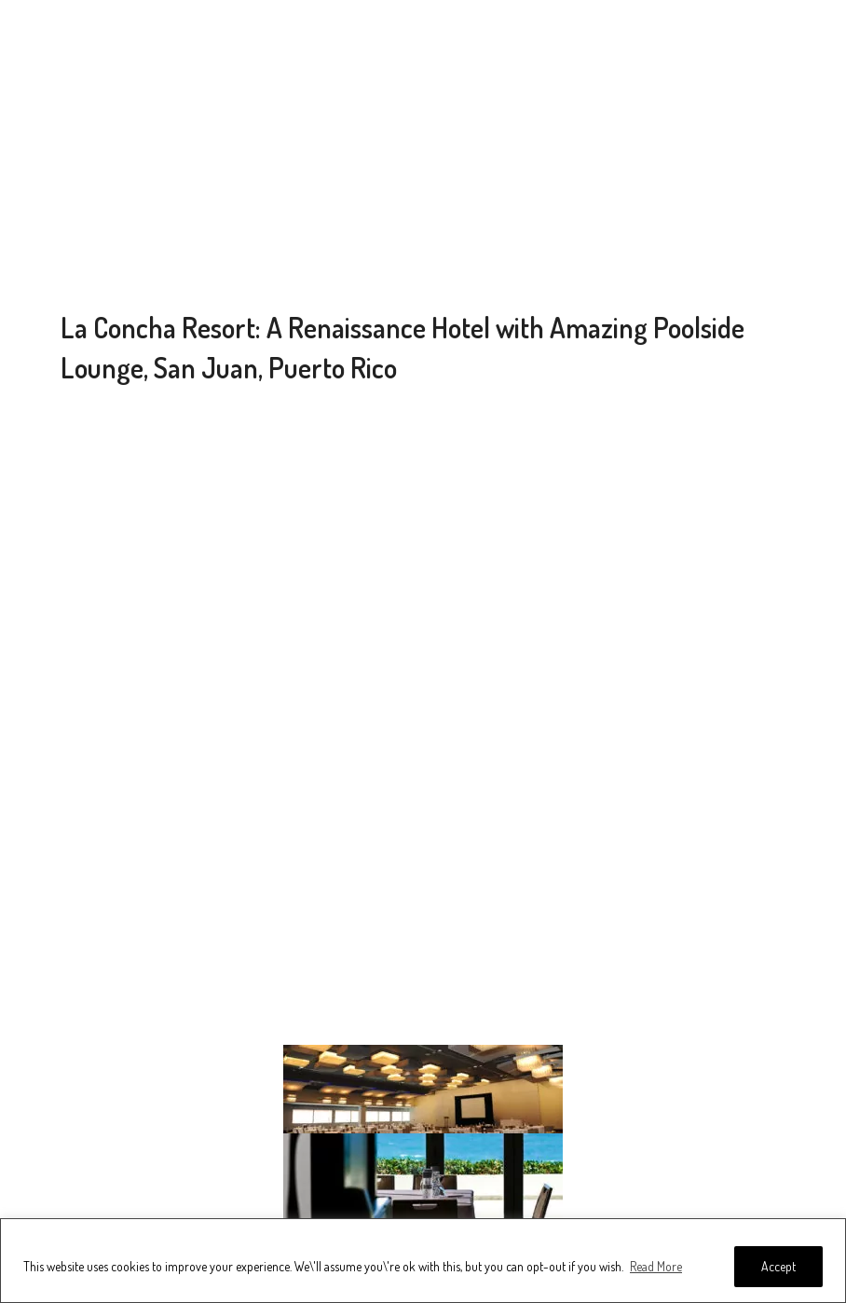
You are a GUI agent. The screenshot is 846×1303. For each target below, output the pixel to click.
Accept (778, 1266)
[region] (423, 1260)
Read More (656, 1266)
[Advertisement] (423, 158)
